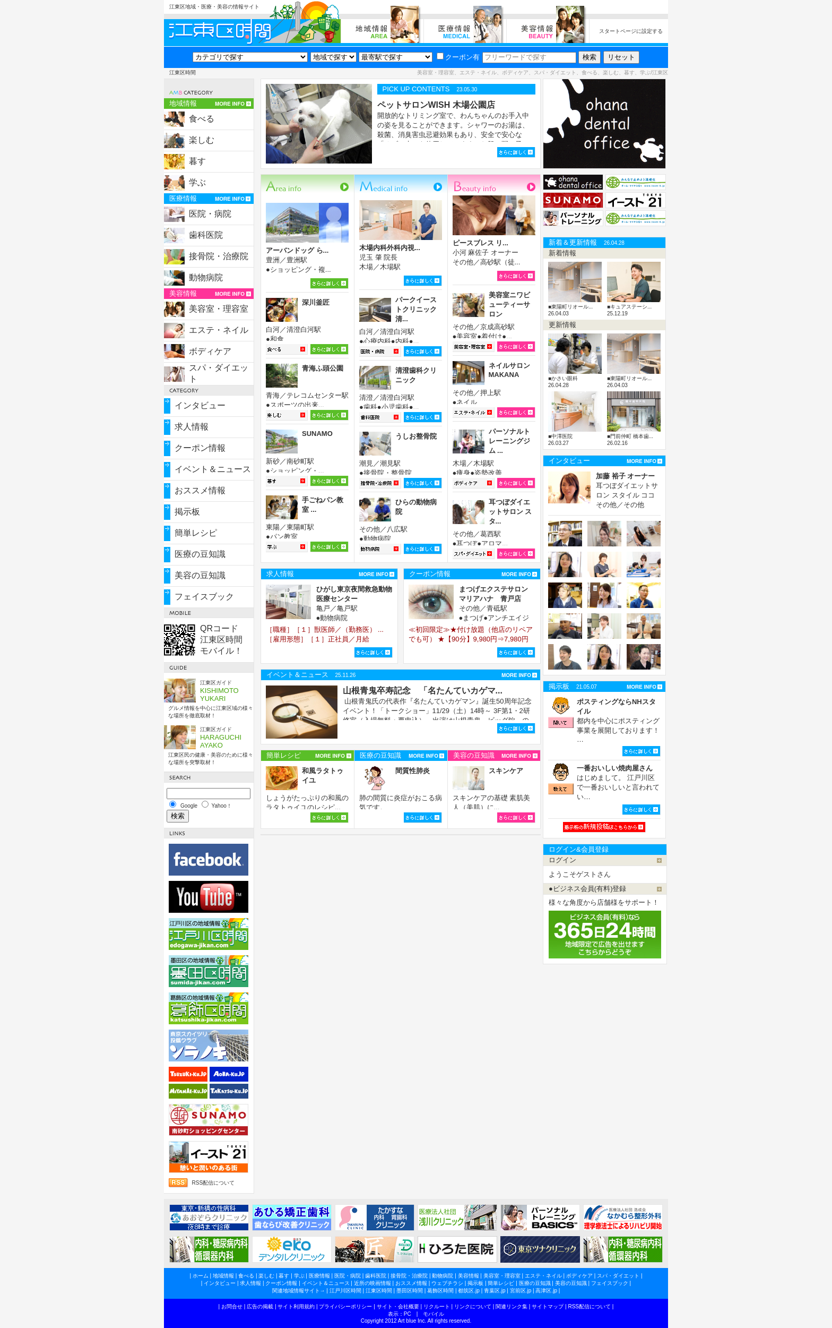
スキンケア (506, 771)
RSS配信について (213, 1183)
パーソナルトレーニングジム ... (509, 441)
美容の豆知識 (200, 575)
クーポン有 (458, 57)
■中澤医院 (560, 436)
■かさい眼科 (563, 378)
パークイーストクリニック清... (416, 309)
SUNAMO (317, 434)
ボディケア (210, 351)
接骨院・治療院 (218, 256)
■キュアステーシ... (629, 307)
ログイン (562, 860)
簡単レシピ (196, 532)
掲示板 (187, 511)
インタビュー (200, 405)
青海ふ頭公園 (322, 368)
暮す (197, 161)
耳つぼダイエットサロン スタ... (510, 511)
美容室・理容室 (218, 308)
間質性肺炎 (412, 771)
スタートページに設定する (631, 31)
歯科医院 (206, 234)
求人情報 (192, 426)
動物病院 (206, 277)
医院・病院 (210, 213)
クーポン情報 (200, 447)
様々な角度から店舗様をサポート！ (604, 902)
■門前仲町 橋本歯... (630, 436)
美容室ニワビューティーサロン (509, 304)
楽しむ (201, 139)
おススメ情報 (200, 490)
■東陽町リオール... (570, 307)
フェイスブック (204, 596)
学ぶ (197, 182)
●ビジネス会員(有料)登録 (588, 889)
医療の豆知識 (200, 554)
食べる (201, 118)
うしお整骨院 (416, 436)
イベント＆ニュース (213, 469)
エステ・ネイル (218, 330)
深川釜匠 (316, 302)
